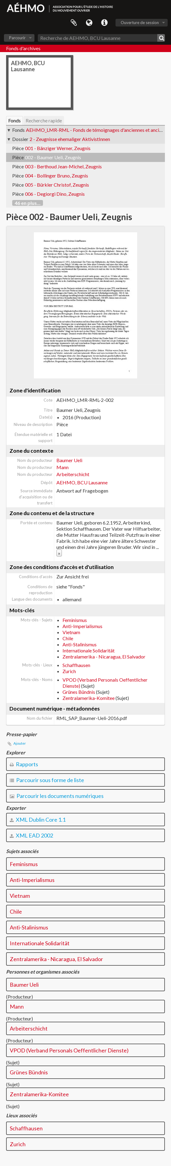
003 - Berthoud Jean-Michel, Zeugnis (63, 166)
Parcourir (17, 37)
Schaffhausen (76, 665)
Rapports (24, 764)
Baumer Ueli (69, 460)
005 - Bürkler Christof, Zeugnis (57, 185)
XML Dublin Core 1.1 (38, 819)
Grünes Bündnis (78, 692)
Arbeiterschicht (72, 474)
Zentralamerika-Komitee (88, 698)
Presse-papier (73, 22)
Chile (67, 638)
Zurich (69, 671)
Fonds (14, 120)
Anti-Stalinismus (79, 644)
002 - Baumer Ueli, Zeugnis (53, 157)
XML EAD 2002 (31, 835)
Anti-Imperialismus (82, 626)
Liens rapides (104, 22)
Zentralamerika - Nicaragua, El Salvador (103, 656)
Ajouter (19, 743)
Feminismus (74, 620)
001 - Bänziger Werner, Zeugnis (58, 148)
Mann (62, 467)
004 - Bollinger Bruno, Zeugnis (56, 175)
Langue (89, 22)
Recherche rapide (44, 120)
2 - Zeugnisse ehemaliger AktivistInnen (70, 139)
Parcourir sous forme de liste (47, 780)
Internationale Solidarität (88, 650)
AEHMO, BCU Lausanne (82, 482)
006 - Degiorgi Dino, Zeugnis (55, 194)
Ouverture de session (140, 22)
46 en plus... (28, 203)
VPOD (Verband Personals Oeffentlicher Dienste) (69, 1050)
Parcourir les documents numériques (57, 795)
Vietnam (71, 632)
